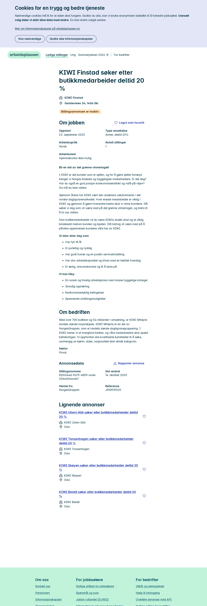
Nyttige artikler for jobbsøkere (95, 586)
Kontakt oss (42, 586)
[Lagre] (144, 416)
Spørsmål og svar (87, 592)
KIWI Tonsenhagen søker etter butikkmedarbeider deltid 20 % (96, 441)
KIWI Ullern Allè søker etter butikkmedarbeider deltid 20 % (98, 415)
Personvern (42, 592)
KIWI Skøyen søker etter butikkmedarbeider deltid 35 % (98, 468)
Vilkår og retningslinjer (150, 586)
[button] (129, 363)
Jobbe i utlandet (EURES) (92, 599)
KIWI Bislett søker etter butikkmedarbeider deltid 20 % (97, 494)
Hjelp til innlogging (148, 592)
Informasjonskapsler (48, 599)
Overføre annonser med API (154, 599)
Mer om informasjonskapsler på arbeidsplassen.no (47, 28)
